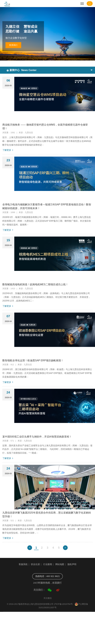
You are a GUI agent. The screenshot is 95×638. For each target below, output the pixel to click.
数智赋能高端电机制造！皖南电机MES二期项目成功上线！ (35, 284)
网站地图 (59, 564)
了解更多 (6, 150)
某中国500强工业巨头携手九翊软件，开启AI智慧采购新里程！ (37, 436)
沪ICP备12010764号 (63, 604)
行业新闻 (47, 564)
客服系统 (23, 564)
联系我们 (13, 45)
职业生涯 (35, 564)
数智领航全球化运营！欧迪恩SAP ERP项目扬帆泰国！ (32, 360)
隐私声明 (72, 564)
